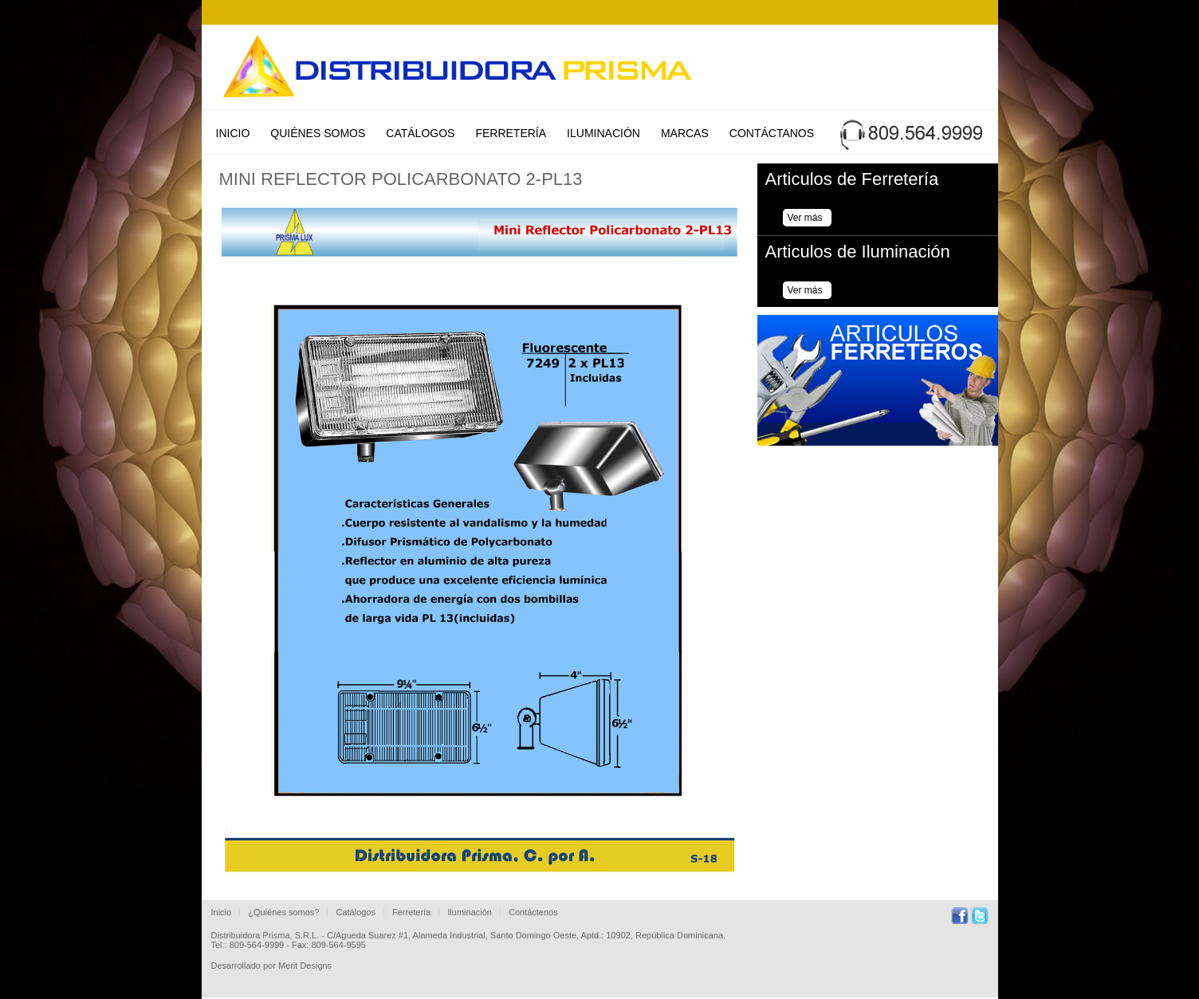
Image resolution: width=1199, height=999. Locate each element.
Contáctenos (533, 912)
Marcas (685, 133)
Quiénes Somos (317, 133)
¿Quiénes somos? (283, 912)
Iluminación (603, 133)
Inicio (233, 133)
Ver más (805, 217)
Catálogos (420, 133)
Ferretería (510, 133)
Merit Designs (305, 965)
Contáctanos (771, 133)
